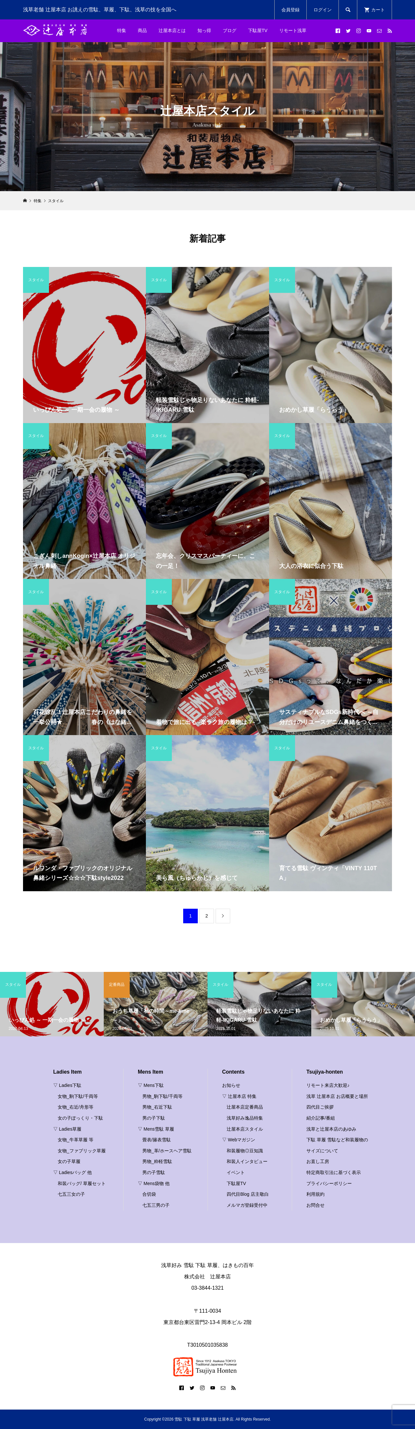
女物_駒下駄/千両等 (78, 1096)
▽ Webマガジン (238, 1139)
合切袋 (149, 1194)
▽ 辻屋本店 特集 (239, 1096)
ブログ (229, 30)
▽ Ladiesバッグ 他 (72, 1172)
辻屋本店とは (172, 30)
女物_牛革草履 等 (75, 1139)
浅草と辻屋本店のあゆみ (331, 1129)
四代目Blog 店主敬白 (248, 1194)
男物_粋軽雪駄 (157, 1161)
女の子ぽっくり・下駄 (80, 1118)
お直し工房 (317, 1161)
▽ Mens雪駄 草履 (156, 1129)
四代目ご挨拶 (320, 1107)
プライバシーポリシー (329, 1183)
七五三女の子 (71, 1194)
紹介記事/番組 (320, 1118)
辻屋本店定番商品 (245, 1107)
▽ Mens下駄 (151, 1085)
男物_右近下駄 (157, 1107)
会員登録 (290, 9)
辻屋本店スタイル (245, 1129)
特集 (121, 30)
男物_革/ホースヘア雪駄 (167, 1150)
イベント (236, 1172)
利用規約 (315, 1194)
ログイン (323, 9)
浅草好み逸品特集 (245, 1118)
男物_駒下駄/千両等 (162, 1096)
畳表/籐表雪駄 (156, 1139)
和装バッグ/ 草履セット (82, 1183)
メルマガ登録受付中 (247, 1205)
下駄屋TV (257, 30)
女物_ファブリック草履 (82, 1150)
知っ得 (204, 30)
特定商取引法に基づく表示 (333, 1172)
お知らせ (231, 1085)
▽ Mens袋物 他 (154, 1183)
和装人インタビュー (247, 1161)
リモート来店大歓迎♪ (328, 1085)
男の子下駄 (153, 1118)
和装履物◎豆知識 (245, 1150)
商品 (142, 30)
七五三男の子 (156, 1205)
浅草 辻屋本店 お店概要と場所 (337, 1096)
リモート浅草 (292, 30)
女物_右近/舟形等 (75, 1107)
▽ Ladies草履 (67, 1129)
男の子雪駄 (153, 1172)
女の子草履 (69, 1161)
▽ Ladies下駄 (67, 1085)
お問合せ (315, 1205)
